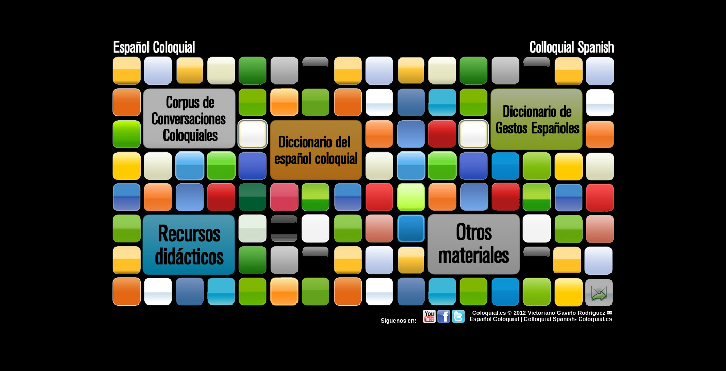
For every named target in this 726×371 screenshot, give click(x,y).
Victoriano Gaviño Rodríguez (566, 313)
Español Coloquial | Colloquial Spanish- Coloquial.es (541, 319)
